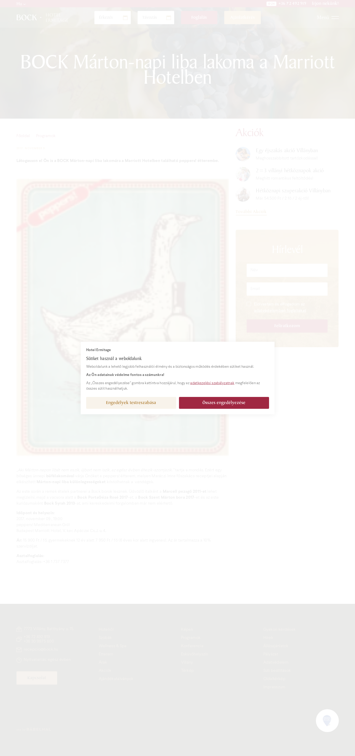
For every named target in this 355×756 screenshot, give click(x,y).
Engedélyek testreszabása (131, 402)
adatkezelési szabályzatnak (212, 383)
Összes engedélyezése (224, 402)
